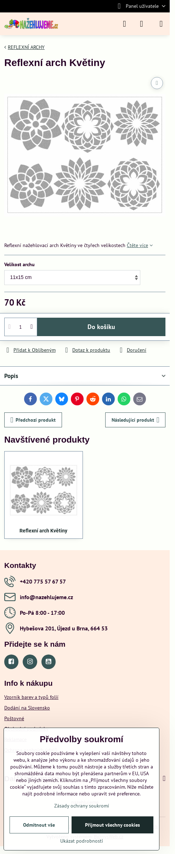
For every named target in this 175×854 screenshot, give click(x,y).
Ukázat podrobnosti (81, 841)
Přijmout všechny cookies (112, 825)
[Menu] (161, 24)
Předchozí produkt (33, 420)
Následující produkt (135, 420)
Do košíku (101, 327)
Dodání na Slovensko (27, 708)
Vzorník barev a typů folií (31, 697)
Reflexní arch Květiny (43, 530)
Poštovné (14, 718)
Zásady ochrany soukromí (81, 806)
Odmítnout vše (39, 825)
